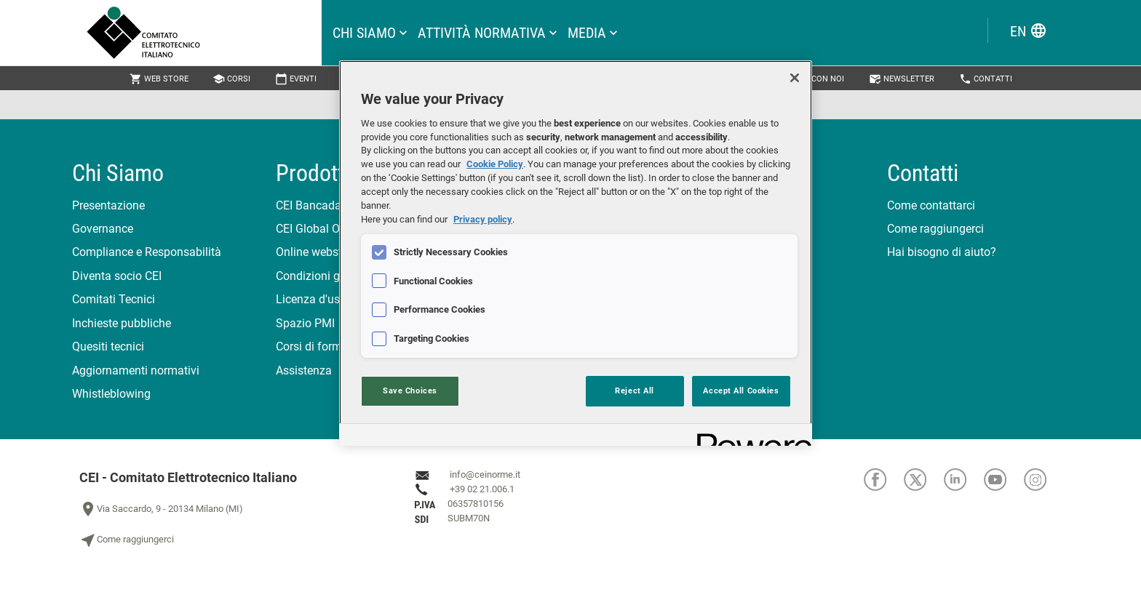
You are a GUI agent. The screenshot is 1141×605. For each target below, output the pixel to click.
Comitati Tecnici (113, 299)
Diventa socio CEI (117, 276)
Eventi (296, 79)
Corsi (231, 79)
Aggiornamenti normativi (135, 370)
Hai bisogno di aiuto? (941, 252)
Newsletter (901, 79)
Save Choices (410, 390)
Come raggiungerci (935, 229)
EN (1028, 31)
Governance (102, 229)
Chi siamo (364, 32)
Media (587, 32)
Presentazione (108, 205)
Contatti (985, 79)
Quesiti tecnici (108, 346)
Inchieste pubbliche (121, 323)
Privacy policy (482, 219)
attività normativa (482, 32)
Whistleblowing (111, 394)
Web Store (159, 79)
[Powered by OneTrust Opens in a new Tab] (749, 437)
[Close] (795, 78)
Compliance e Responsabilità (146, 252)
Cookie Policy (494, 164)
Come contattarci (931, 205)
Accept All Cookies (741, 390)
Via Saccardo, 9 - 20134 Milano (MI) (161, 509)
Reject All (634, 390)
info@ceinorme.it (485, 474)
